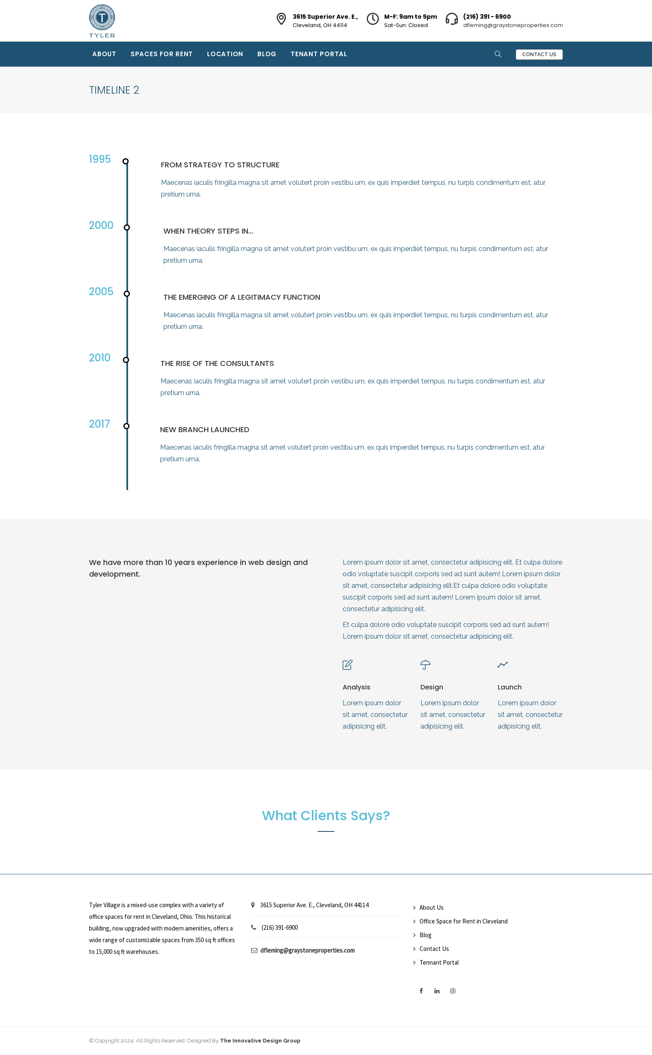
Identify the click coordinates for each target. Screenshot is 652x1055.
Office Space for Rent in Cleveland (464, 921)
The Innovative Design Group (260, 1041)
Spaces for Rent (162, 54)
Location (225, 54)
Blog (267, 54)
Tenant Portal (319, 54)
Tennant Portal (439, 962)
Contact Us (539, 54)
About (104, 54)
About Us (432, 907)
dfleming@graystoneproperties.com (513, 25)
